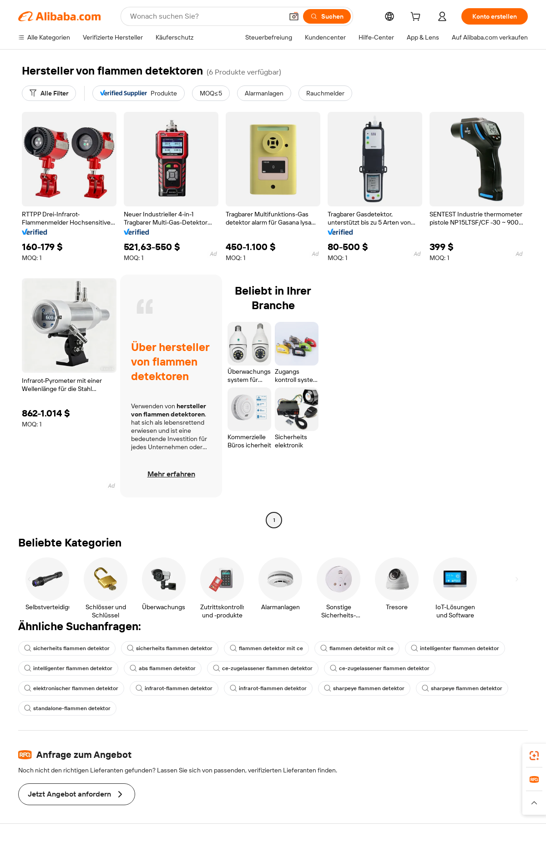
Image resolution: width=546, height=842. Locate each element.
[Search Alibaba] (205, 16)
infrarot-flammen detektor (174, 688)
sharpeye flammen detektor (364, 688)
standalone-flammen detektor (67, 708)
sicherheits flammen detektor (67, 648)
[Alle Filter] (49, 93)
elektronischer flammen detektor (71, 688)
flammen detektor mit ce (266, 648)
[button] (293, 16)
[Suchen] (327, 16)
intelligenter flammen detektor (455, 648)
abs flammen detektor (163, 668)
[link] (534, 755)
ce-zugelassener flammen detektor (263, 668)
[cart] (417, 17)
